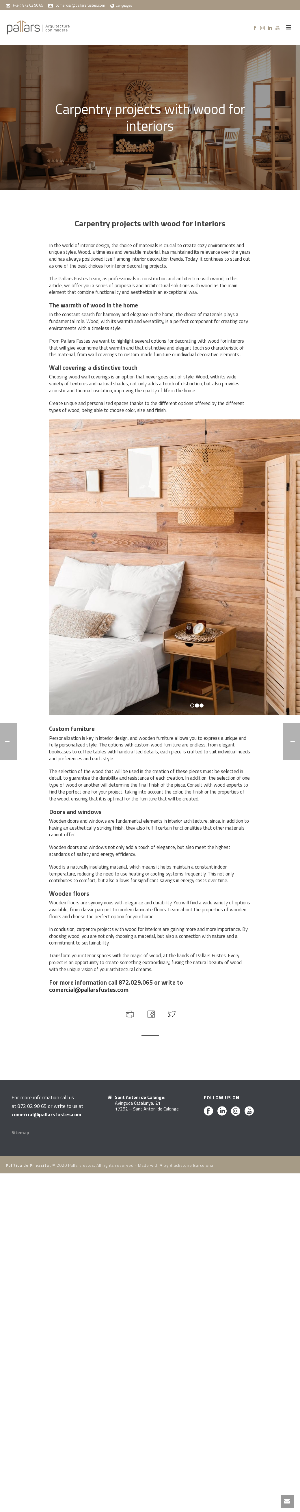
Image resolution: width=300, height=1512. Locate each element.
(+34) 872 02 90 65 (28, 5)
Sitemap (20, 1132)
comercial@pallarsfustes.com (80, 5)
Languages (121, 5)
